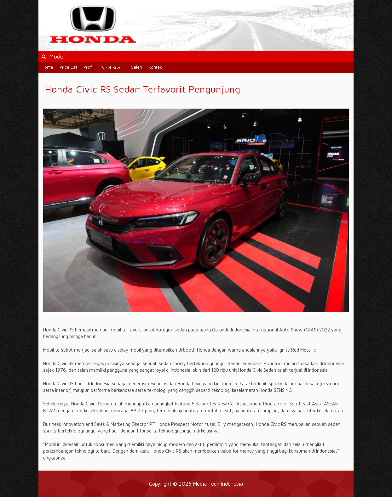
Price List (68, 67)
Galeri (136, 67)
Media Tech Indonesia (218, 484)
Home (47, 67)
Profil (89, 67)
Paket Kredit (112, 67)
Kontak (155, 67)
